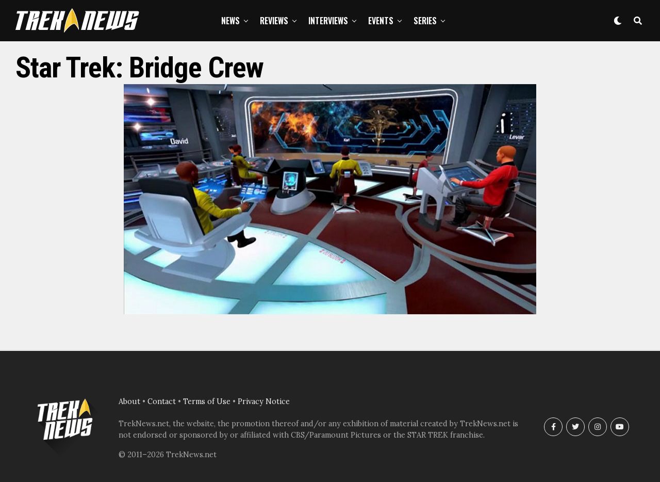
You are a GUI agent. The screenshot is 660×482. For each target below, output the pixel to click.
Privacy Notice (264, 401)
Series (425, 20)
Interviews (328, 20)
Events (380, 20)
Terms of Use (206, 401)
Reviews (274, 20)
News (230, 20)
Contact (161, 401)
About (129, 401)
